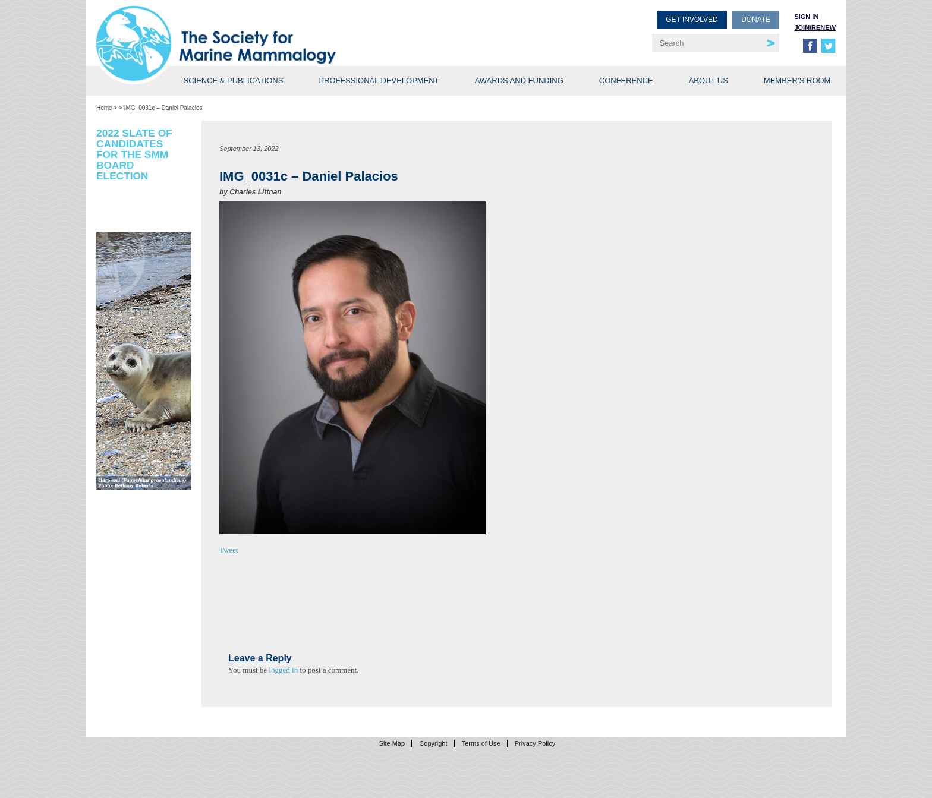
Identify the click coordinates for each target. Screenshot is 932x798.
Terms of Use (481, 743)
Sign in (806, 16)
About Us (708, 80)
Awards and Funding (519, 80)
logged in (283, 669)
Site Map (392, 743)
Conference (626, 80)
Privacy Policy (535, 743)
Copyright (433, 743)
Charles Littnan (255, 192)
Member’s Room (797, 80)
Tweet (228, 549)
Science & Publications (233, 80)
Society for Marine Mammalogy (283, 28)
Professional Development (379, 80)
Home (104, 108)
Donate (755, 19)
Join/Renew (815, 27)
